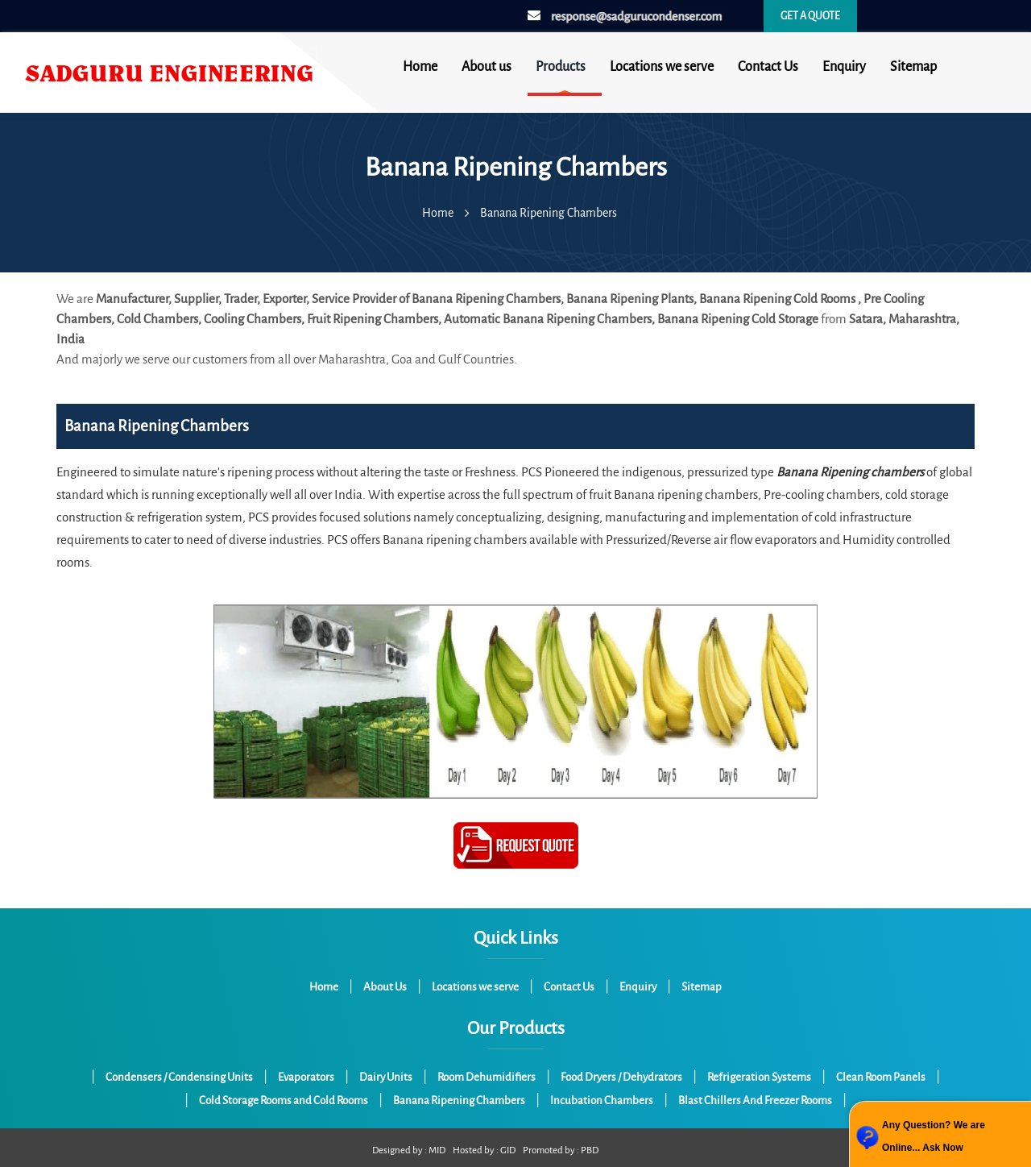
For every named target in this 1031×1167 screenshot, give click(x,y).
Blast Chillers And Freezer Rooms (755, 1100)
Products (561, 67)
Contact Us (768, 67)
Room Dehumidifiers (486, 1077)
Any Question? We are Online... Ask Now (933, 1136)
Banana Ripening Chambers (459, 1100)
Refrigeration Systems (759, 1077)
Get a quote (810, 16)
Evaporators (306, 1077)
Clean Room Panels (880, 1077)
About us (486, 67)
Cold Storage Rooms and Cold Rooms (283, 1100)
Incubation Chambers (601, 1100)
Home (420, 67)
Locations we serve (662, 67)
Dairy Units (385, 1077)
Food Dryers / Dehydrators (621, 1077)
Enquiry (844, 67)
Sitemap (913, 67)
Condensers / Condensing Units (179, 1077)
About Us (385, 987)
